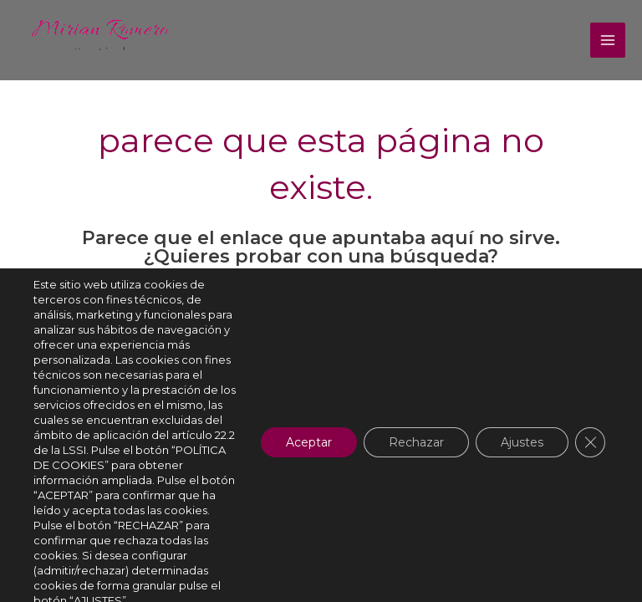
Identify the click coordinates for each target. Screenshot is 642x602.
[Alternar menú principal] (607, 40)
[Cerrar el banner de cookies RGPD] (590, 442)
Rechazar (416, 442)
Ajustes (522, 442)
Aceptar (309, 442)
